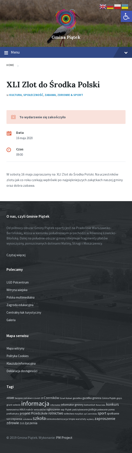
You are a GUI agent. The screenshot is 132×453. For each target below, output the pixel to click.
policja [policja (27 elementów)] (92, 409)
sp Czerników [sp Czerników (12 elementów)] (90, 413)
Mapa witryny (15, 348)
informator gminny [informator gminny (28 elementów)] (72, 405)
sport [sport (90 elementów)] (102, 413)
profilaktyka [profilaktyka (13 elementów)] (12, 413)
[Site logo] (66, 30)
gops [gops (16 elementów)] (119, 398)
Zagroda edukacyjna (19, 305)
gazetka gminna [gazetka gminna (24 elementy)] (91, 398)
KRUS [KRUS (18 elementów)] (22, 409)
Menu (66, 52)
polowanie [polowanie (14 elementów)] (102, 409)
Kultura (15, 95)
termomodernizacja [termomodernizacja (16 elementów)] (57, 419)
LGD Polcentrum (17, 282)
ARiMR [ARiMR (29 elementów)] (10, 398)
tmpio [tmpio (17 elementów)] (72, 419)
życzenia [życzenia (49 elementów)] (31, 423)
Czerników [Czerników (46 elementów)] (51, 398)
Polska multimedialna (20, 297)
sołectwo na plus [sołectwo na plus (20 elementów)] (73, 413)
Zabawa (50, 95)
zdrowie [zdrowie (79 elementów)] (12, 423)
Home (10, 65)
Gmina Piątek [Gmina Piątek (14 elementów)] (109, 398)
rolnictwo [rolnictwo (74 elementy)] (55, 413)
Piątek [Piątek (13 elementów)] (68, 409)
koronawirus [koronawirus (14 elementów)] (12, 409)
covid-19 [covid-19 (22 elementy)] (38, 398)
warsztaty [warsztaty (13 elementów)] (81, 419)
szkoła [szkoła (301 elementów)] (39, 418)
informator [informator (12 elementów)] (55, 405)
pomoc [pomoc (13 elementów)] (111, 409)
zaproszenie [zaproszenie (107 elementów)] (104, 418)
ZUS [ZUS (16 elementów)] (22, 423)
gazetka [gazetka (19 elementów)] (77, 398)
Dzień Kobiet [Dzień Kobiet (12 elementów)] (66, 398)
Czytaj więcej (15, 255)
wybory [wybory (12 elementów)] (90, 419)
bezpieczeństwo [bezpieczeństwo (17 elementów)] (24, 398)
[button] (126, 16)
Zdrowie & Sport (70, 95)
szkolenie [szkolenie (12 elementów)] (27, 419)
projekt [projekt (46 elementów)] (25, 413)
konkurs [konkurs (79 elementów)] (112, 404)
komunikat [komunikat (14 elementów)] (89, 404)
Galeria (11, 320)
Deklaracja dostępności (21, 371)
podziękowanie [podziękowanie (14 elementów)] (80, 409)
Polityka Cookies (17, 356)
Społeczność (33, 95)
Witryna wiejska (16, 290)
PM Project (64, 437)
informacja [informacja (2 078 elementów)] (35, 403)
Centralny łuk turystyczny (23, 312)
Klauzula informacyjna (21, 363)
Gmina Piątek (66, 37)
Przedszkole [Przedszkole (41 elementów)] (39, 413)
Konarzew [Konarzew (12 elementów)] (100, 405)
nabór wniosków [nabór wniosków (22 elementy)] (36, 409)
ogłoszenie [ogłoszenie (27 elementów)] (53, 409)
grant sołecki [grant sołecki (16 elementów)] (13, 404)
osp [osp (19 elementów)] (62, 409)
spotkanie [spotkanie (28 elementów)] (113, 413)
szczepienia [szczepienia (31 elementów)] (14, 419)
